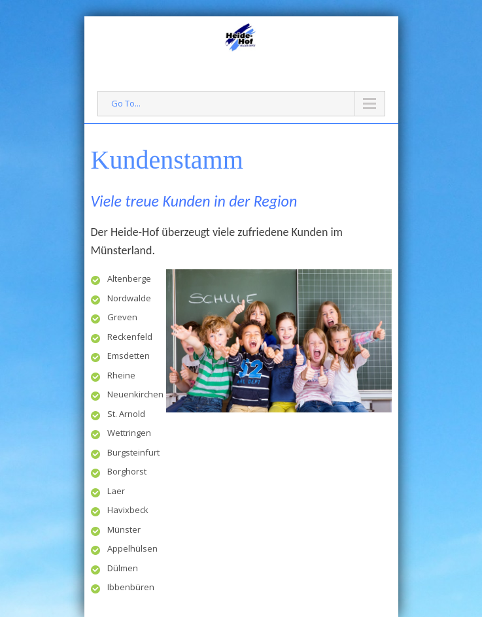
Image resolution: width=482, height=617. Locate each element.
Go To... (126, 103)
